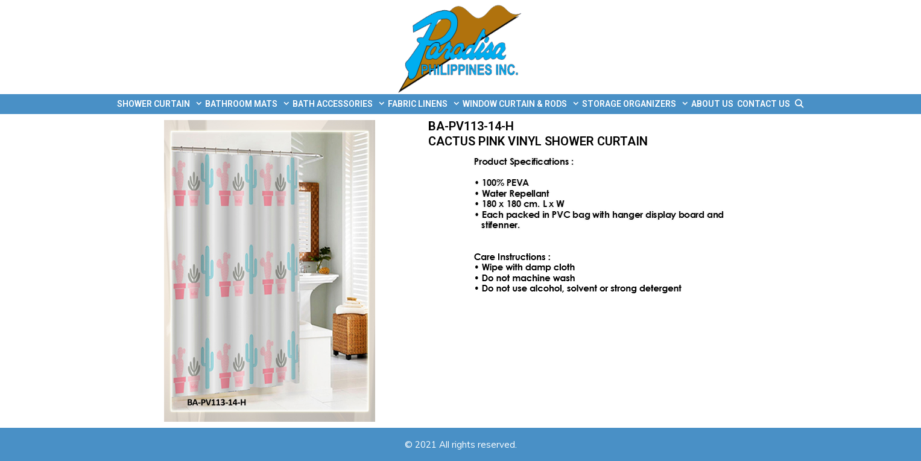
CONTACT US (763, 104)
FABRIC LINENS (424, 104)
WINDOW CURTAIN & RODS (521, 104)
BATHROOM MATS (248, 104)
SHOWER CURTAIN (160, 104)
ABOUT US (712, 104)
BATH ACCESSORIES (339, 104)
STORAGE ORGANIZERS (635, 104)
